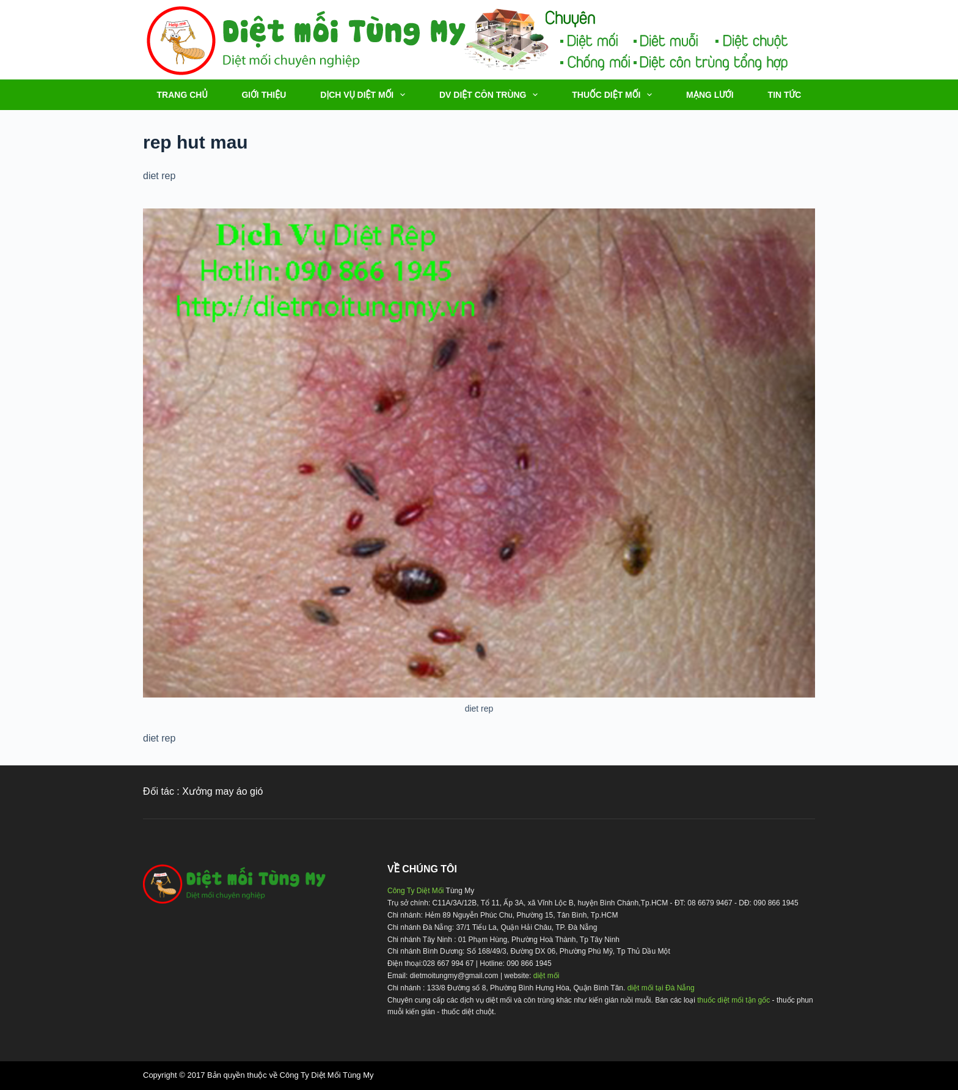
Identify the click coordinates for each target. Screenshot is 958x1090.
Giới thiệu (263, 95)
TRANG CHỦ (182, 95)
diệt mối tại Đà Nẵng (661, 988)
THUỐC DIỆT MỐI (614, 94)
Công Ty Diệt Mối (415, 890)
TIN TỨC (785, 95)
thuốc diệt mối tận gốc (733, 1000)
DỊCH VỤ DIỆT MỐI (365, 94)
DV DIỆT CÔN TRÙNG (491, 94)
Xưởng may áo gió (222, 791)
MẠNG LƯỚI (709, 95)
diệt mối (546, 975)
